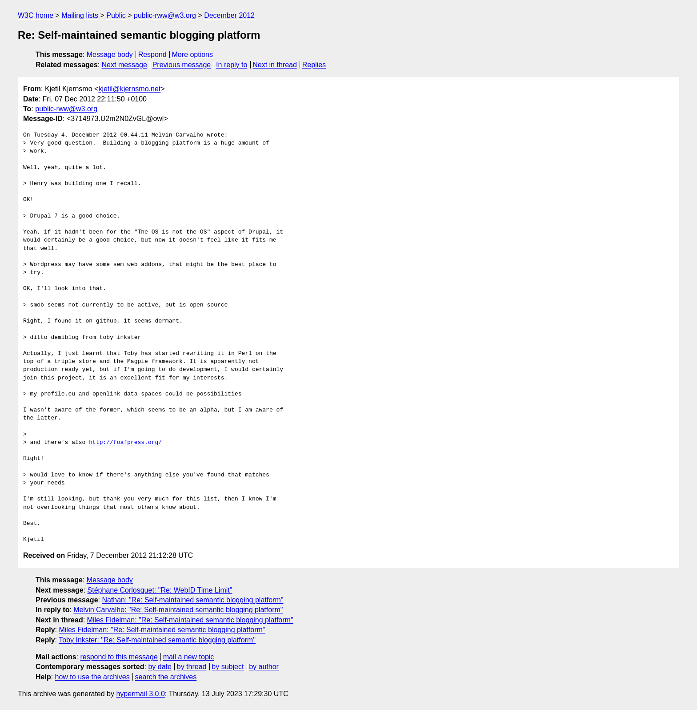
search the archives (166, 677)
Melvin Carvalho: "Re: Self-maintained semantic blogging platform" (178, 609)
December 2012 (229, 15)
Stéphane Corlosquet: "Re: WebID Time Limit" (160, 590)
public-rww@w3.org (165, 15)
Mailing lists (79, 15)
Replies (314, 65)
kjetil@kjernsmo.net (129, 89)
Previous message (181, 65)
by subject (228, 666)
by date (159, 666)
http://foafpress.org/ (125, 443)
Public (116, 15)
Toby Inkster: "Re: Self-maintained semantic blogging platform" (157, 640)
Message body (110, 54)
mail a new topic (188, 657)
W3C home (35, 15)
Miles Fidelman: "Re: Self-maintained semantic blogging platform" (190, 620)
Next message (124, 65)
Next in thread (274, 65)
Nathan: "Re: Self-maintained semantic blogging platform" (192, 600)
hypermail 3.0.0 (140, 694)
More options (192, 54)
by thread (192, 666)
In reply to (231, 65)
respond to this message (118, 657)
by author (264, 666)
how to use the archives (92, 677)
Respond (152, 54)
